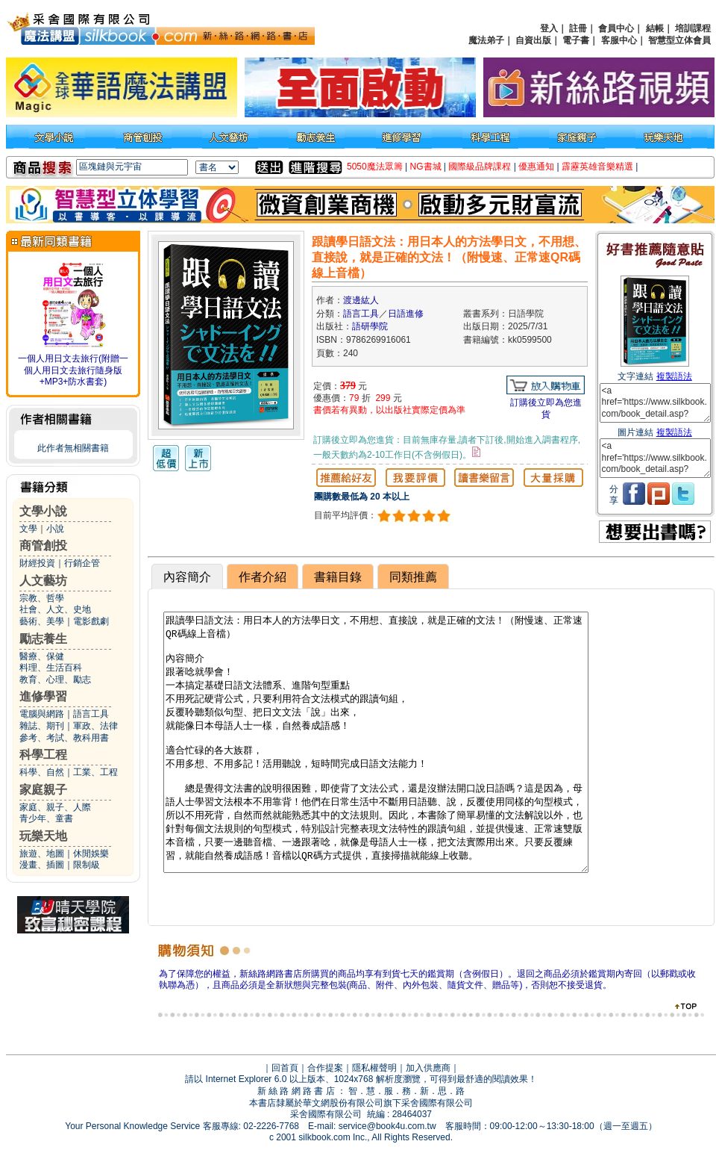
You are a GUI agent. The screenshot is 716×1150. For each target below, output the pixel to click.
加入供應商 (428, 1068)
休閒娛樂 (91, 853)
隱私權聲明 (374, 1068)
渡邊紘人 (361, 300)
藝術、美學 (41, 621)
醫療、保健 (41, 656)
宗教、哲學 (41, 598)
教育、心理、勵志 (55, 679)
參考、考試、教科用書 (64, 738)
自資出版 (533, 40)
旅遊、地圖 (41, 853)
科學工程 (43, 754)
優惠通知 (536, 166)
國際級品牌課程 (479, 166)
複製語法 (674, 376)
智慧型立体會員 (679, 40)
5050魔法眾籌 (375, 166)
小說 (55, 528)
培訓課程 (693, 28)
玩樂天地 (43, 836)
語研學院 (370, 326)
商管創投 (43, 545)
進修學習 (43, 696)
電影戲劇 (91, 621)
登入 (549, 28)
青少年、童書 (46, 818)
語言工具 (91, 714)
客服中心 (619, 40)
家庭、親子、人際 (55, 807)
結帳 (655, 28)
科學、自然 (41, 772)
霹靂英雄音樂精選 (597, 166)
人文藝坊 (43, 580)
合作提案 (325, 1068)
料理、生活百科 (50, 667)
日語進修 (406, 313)
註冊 (578, 28)
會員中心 (616, 28)
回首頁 (284, 1068)
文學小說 (43, 511)
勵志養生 (43, 638)
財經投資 (37, 563)
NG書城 (426, 166)
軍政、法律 (95, 726)
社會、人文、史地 (55, 609)
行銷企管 (82, 563)
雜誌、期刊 (41, 726)
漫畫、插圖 (41, 865)
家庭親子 (43, 789)
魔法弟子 (486, 40)
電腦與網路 (41, 714)
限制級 (86, 865)
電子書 (575, 40)
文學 (28, 528)
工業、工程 (95, 772)
